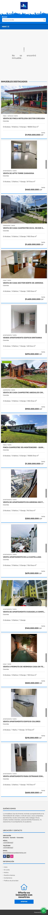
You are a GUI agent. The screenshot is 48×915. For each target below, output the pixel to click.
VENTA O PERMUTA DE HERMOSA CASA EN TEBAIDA (24, 667)
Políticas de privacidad (11, 881)
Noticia (6, 872)
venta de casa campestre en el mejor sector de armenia (24, 228)
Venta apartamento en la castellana (22, 557)
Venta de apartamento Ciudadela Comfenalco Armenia (24, 612)
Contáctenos (8, 878)
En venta (7, 870)
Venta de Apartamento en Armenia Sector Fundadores (24, 502)
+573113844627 (8, 842)
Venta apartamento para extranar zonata (24, 776)
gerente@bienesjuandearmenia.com (14, 853)
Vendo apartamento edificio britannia (22, 338)
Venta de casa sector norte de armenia (23, 283)
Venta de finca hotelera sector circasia (24, 118)
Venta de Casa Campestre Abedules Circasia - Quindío (24, 393)
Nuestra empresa (9, 875)
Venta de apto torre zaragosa (18, 173)
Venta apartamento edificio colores (21, 722)
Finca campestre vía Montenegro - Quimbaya (24, 447)
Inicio (5, 867)
